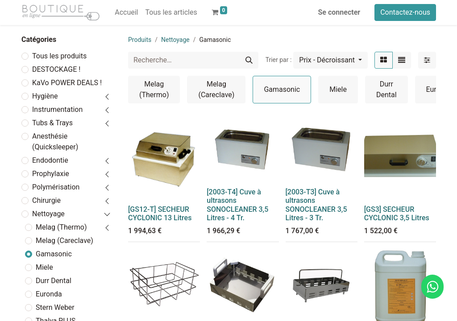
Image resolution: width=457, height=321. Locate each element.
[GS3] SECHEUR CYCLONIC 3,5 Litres (396, 213)
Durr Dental (53, 280)
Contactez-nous (405, 12)
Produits (139, 39)
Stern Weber (55, 307)
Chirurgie (46, 200)
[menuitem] (126, 12)
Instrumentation (57, 109)
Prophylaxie (50, 173)
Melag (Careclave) (64, 240)
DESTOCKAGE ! (56, 69)
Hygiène (45, 96)
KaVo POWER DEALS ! (67, 82)
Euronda (49, 294)
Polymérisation (55, 187)
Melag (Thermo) (61, 227)
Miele (44, 267)
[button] (330, 60)
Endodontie (50, 160)
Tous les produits (59, 56)
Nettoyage (48, 214)
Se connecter (339, 12)
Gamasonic (54, 254)
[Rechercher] (249, 60)
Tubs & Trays (52, 123)
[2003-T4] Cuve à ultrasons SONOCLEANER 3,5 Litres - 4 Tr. (237, 205)
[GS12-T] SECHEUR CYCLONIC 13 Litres (159, 213)
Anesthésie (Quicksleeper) (55, 141)
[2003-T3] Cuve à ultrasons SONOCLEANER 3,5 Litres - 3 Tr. (316, 205)
